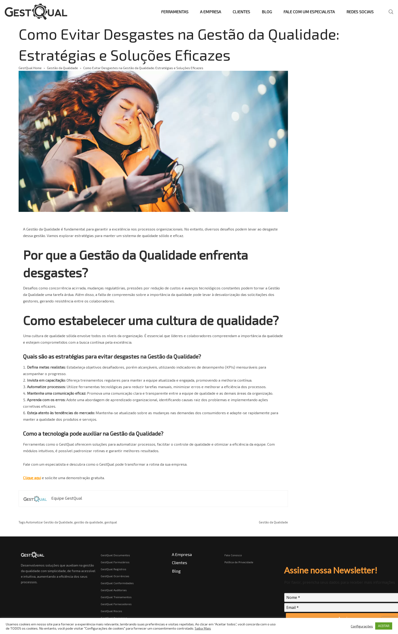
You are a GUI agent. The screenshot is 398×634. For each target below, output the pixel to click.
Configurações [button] (362, 626)
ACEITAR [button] (383, 626)
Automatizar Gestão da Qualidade (49, 522)
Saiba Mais (203, 628)
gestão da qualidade (88, 522)
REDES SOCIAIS (360, 11)
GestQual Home (30, 68)
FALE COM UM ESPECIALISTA (309, 11)
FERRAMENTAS (174, 11)
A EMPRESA (210, 11)
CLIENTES (241, 11)
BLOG (267, 11)
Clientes (179, 562)
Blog (176, 570)
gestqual (110, 522)
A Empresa (182, 554)
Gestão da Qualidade (62, 68)
